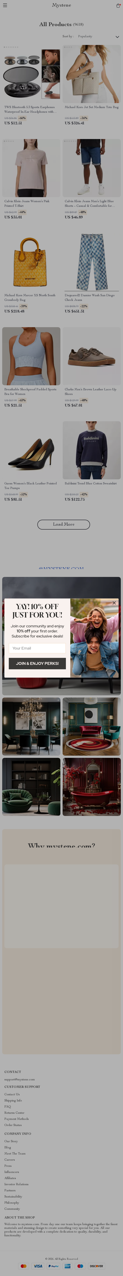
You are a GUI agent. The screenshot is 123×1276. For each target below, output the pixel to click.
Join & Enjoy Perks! (37, 663)
